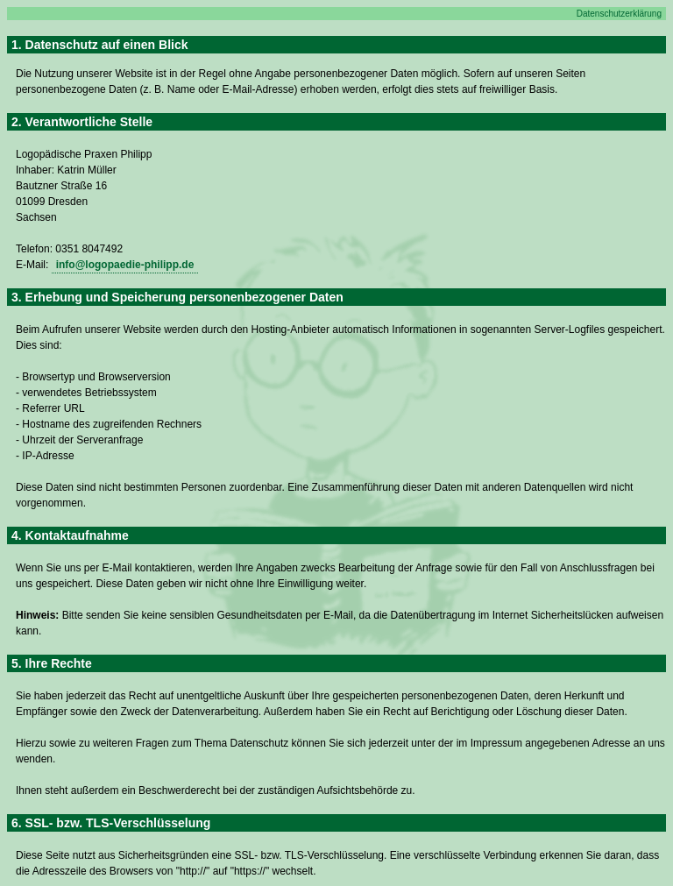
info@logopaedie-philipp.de (125, 265)
